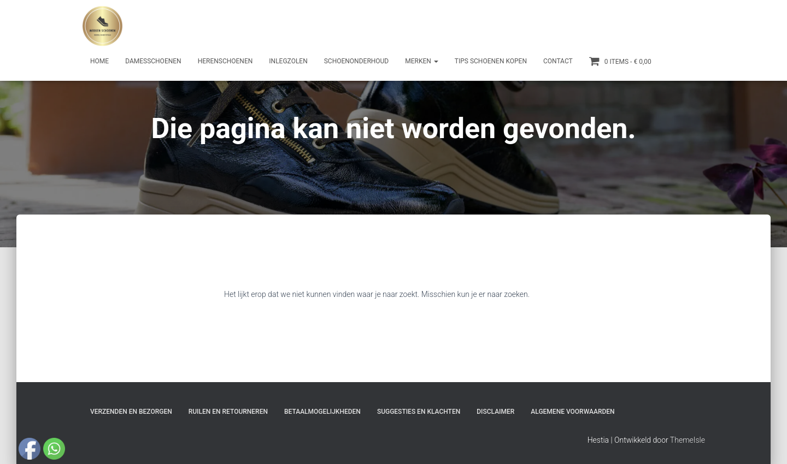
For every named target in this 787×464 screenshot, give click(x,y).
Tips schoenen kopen (491, 61)
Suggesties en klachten (418, 411)
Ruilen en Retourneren (228, 411)
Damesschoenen (153, 61)
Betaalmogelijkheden (322, 411)
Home (99, 61)
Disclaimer (495, 411)
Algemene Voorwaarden (572, 411)
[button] (435, 61)
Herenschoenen (225, 61)
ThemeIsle (687, 440)
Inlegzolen (288, 61)
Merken (421, 61)
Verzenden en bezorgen (131, 411)
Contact (558, 61)
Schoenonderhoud (356, 61)
